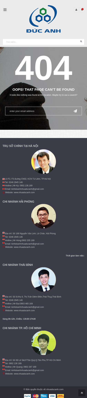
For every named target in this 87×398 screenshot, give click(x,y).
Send (75, 111)
